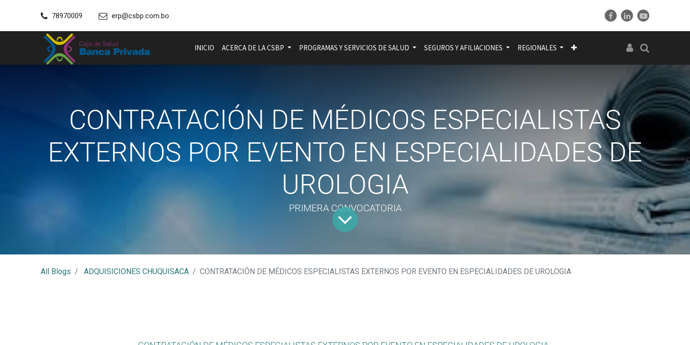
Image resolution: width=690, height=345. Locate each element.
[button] (574, 48)
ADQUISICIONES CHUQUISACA (136, 271)
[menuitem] (204, 48)
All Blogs (56, 271)
